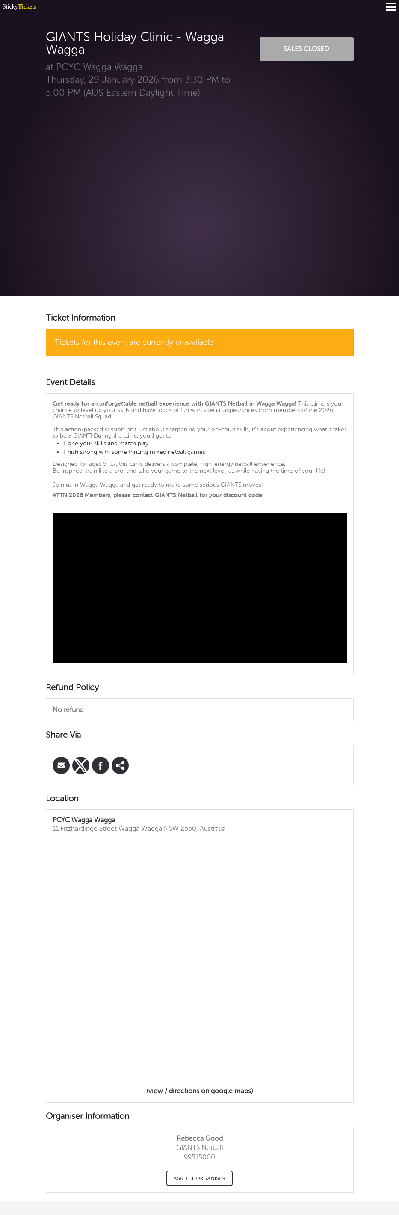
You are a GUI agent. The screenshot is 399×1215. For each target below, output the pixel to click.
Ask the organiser (200, 1178)
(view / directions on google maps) (200, 1091)
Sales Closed (306, 49)
